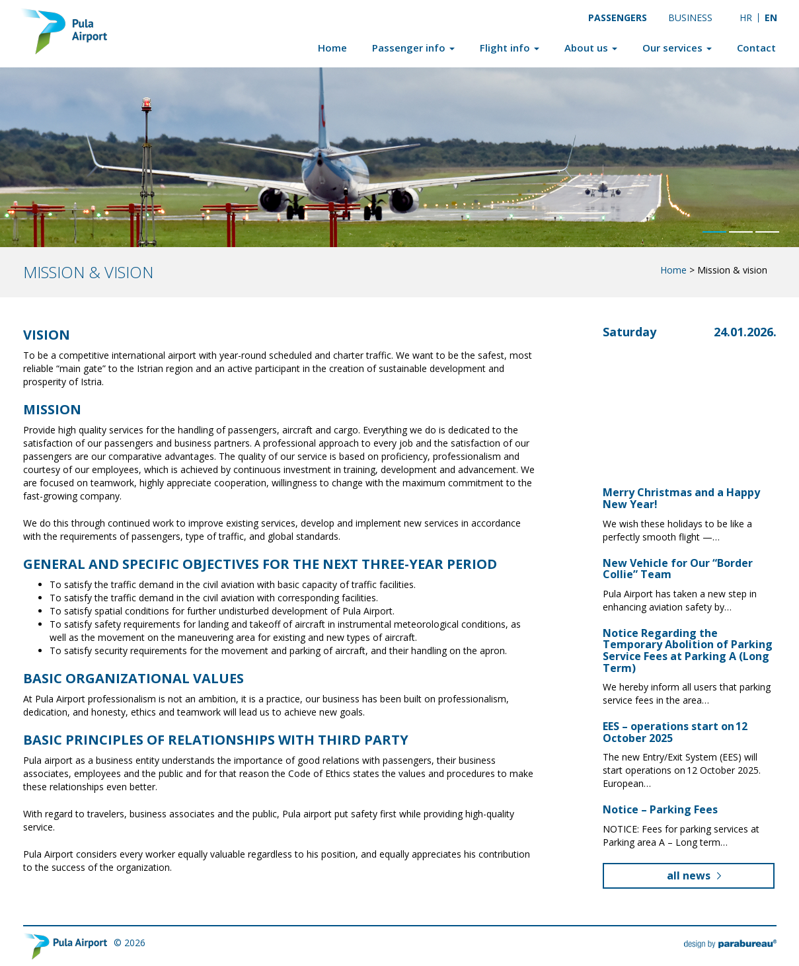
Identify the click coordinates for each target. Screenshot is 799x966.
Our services (677, 47)
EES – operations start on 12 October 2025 (675, 732)
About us (590, 47)
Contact (756, 47)
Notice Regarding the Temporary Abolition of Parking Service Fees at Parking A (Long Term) (688, 650)
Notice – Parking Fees (660, 809)
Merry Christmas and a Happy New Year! (681, 498)
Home (332, 47)
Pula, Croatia (664, 387)
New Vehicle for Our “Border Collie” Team (678, 569)
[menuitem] (746, 17)
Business (690, 17)
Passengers (617, 17)
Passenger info (413, 47)
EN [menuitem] (771, 17)
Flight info (509, 47)
